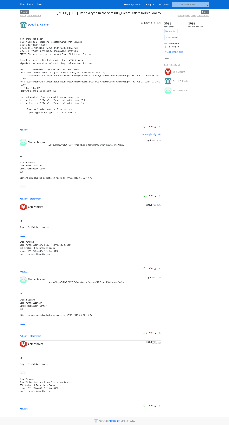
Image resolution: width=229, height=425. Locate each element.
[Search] (206, 4)
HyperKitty (115, 421)
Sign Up (164, 4)
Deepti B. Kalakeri (39, 24)
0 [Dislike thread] (151, 126)
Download (172, 37)
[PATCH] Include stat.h (30, 15)
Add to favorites (173, 51)
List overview (170, 31)
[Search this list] (188, 4)
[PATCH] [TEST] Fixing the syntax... (193, 15)
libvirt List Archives (31, 4)
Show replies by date (151, 134)
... (23, 186)
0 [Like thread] (146, 126)
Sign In (150, 4)
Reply (24, 129)
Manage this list (133, 4)
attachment (35, 198)
